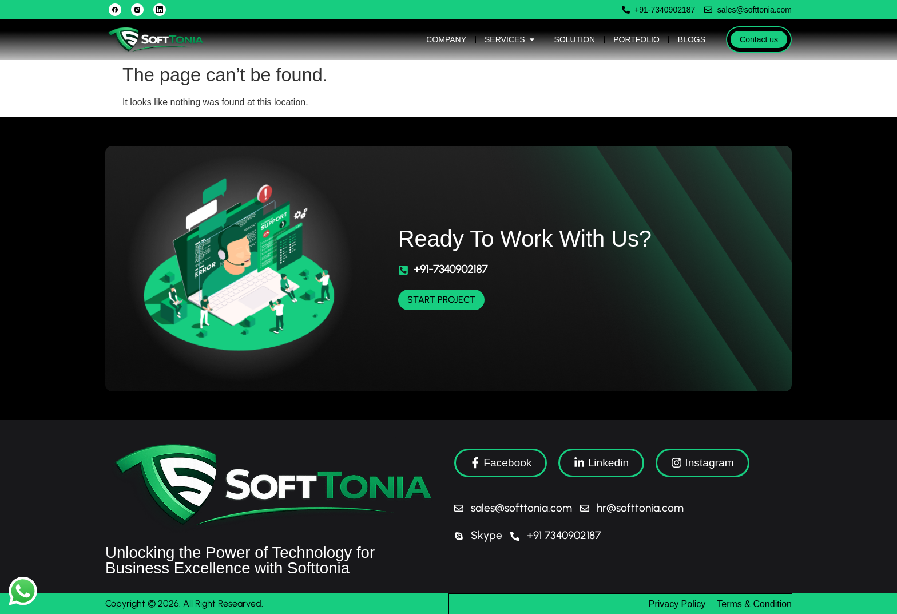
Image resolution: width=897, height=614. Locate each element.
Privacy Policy (677, 603)
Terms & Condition (754, 603)
